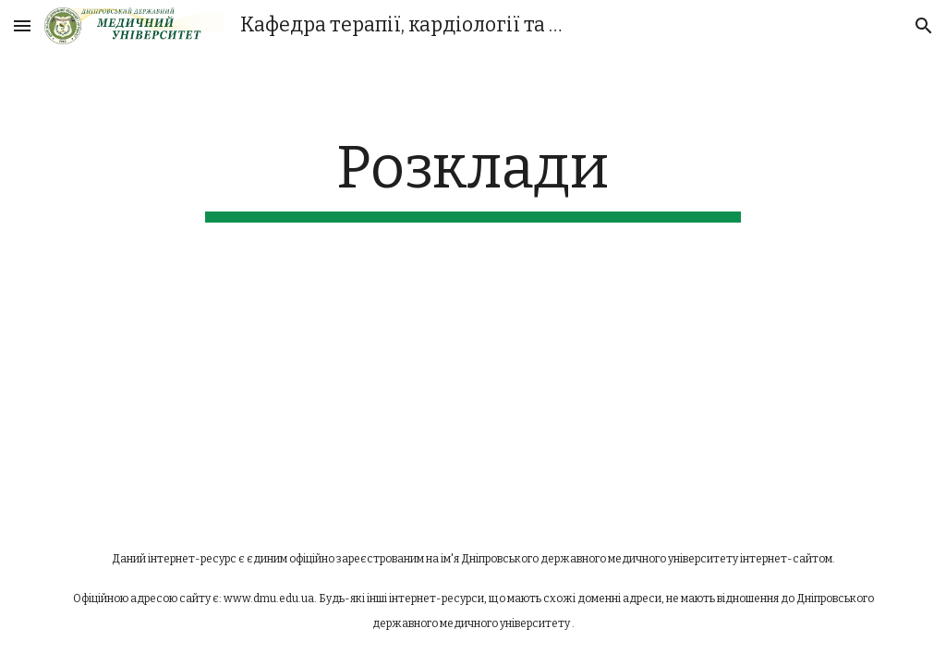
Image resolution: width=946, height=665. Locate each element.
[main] (472, 178)
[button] (22, 25)
